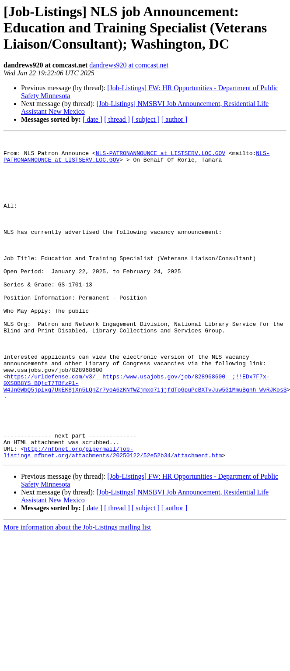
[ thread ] (117, 119)
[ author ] (174, 119)
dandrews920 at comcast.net (128, 65)
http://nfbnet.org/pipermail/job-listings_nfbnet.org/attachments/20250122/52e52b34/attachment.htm (112, 515)
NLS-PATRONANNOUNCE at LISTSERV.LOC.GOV (160, 157)
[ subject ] (146, 119)
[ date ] (92, 119)
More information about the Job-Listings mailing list (77, 591)
